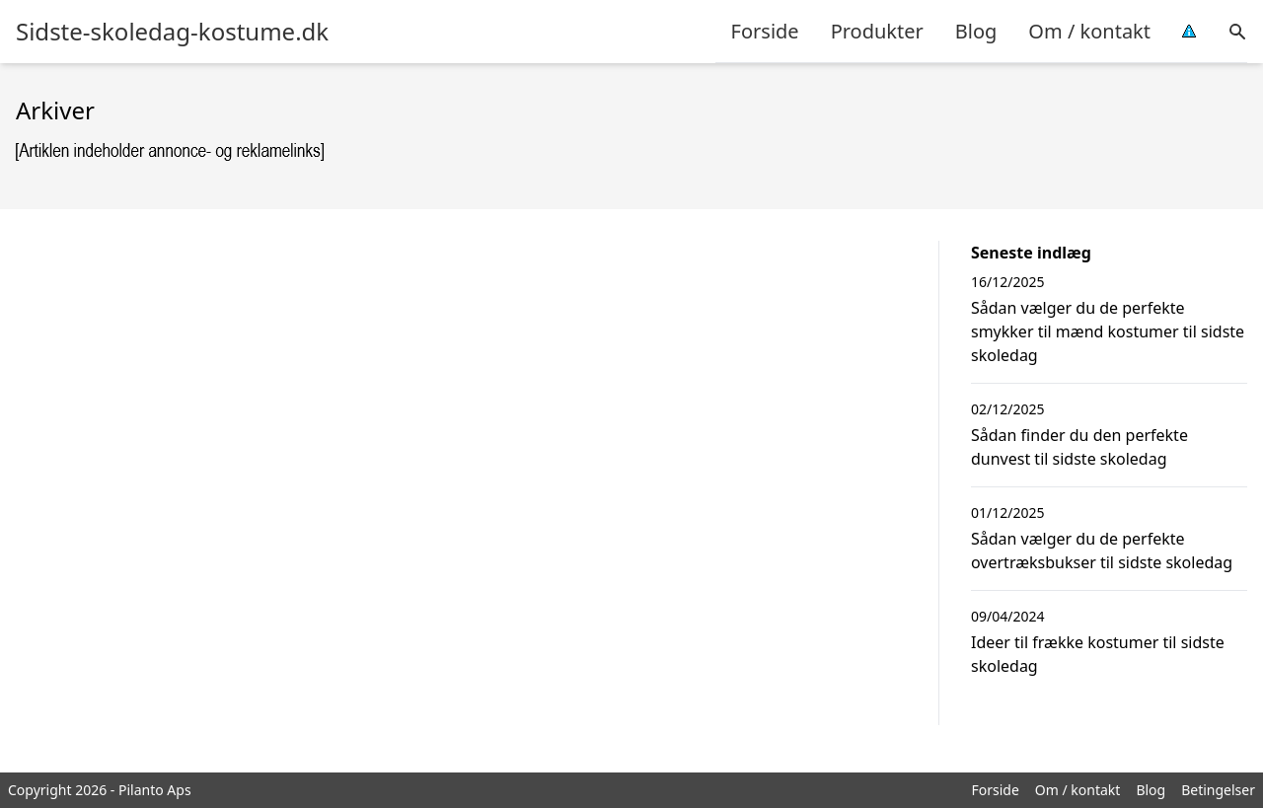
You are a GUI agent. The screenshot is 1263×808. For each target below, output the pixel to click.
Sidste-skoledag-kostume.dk (172, 31)
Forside (765, 31)
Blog (976, 31)
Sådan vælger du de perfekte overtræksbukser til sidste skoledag (1101, 550)
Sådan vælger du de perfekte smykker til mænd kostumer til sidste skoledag (1107, 331)
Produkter (877, 31)
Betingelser (1218, 789)
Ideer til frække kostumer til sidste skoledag (1098, 654)
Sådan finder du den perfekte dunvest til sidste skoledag (1079, 447)
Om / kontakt (1089, 31)
